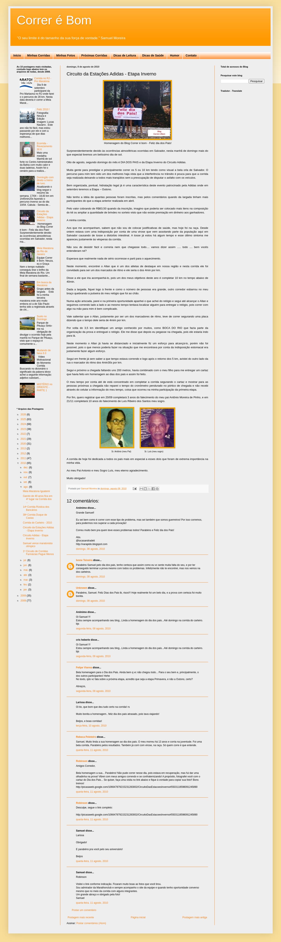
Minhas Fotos (65, 55)
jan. (26, 589)
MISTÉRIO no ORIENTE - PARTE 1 (44, 387)
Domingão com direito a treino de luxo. (45, 180)
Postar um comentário (84, 910)
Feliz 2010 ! (43, 109)
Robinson (81, 761)
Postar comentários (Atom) (91, 923)
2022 (24, 433)
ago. (26, 486)
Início (17, 55)
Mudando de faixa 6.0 (44, 352)
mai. (26, 570)
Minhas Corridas (38, 55)
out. (26, 477)
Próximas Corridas (94, 55)
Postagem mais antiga (194, 917)
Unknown (81, 587)
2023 (24, 429)
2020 (24, 443)
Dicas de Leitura (124, 55)
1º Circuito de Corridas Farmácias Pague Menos (38, 553)
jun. (26, 565)
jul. (25, 560)
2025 (24, 419)
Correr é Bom (54, 20)
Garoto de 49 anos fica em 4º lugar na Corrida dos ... (37, 499)
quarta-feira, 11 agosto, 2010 (92, 750)
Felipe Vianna (84, 667)
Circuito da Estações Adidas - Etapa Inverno (45, 216)
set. (26, 482)
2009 (24, 595)
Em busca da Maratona (44, 284)
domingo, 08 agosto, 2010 (90, 548)
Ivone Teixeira (84, 560)
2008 (24, 600)
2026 (24, 414)
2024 (24, 424)
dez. (26, 467)
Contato (191, 55)
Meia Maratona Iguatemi (36, 491)
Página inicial (138, 917)
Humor (174, 55)
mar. (26, 579)
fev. (26, 584)
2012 (24, 453)
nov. (26, 472)
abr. (26, 575)
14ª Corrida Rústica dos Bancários (36, 508)
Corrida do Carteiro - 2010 (37, 522)
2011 (24, 458)
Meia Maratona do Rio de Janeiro (45, 251)
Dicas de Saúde (153, 55)
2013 (24, 448)
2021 (24, 438)
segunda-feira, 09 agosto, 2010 (93, 628)
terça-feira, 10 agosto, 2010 (91, 725)
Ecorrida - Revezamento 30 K (44, 146)
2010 (24, 463)
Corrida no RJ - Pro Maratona (42, 80)
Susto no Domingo (42, 318)
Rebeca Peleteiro (86, 736)
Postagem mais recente (81, 917)
